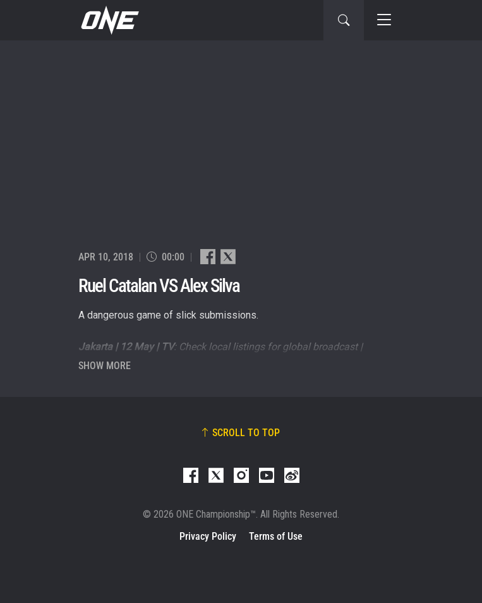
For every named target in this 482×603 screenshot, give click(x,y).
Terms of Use (276, 536)
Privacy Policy (207, 536)
